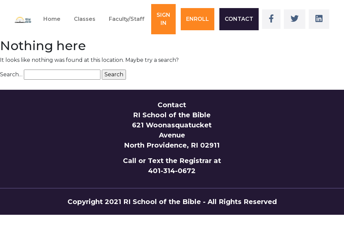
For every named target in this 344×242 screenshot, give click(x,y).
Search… (11, 74)
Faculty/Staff (126, 19)
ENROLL (197, 19)
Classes (84, 19)
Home (51, 19)
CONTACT (239, 19)
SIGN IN (163, 19)
